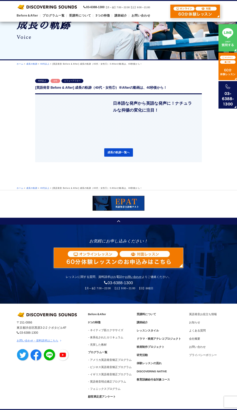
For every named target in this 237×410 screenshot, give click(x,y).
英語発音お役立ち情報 (203, 314)
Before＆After (96, 314)
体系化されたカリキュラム (105, 334)
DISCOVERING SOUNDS (47, 7)
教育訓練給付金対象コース (153, 369)
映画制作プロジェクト (150, 341)
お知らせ (194, 321)
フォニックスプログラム (104, 383)
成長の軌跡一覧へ (118, 152)
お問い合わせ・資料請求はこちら (39, 340)
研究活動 (142, 348)
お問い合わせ (133, 277)
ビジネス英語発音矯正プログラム (110, 362)
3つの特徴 (94, 321)
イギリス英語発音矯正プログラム (110, 369)
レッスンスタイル (147, 327)
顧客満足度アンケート (102, 390)
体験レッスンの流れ (149, 355)
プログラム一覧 (97, 348)
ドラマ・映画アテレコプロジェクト (159, 334)
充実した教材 (97, 341)
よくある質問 (197, 327)
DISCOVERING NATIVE (152, 362)
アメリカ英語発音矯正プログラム (110, 355)
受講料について (146, 314)
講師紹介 (142, 321)
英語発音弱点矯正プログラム (107, 376)
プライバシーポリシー (203, 348)
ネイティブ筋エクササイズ (105, 327)
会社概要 (194, 334)
